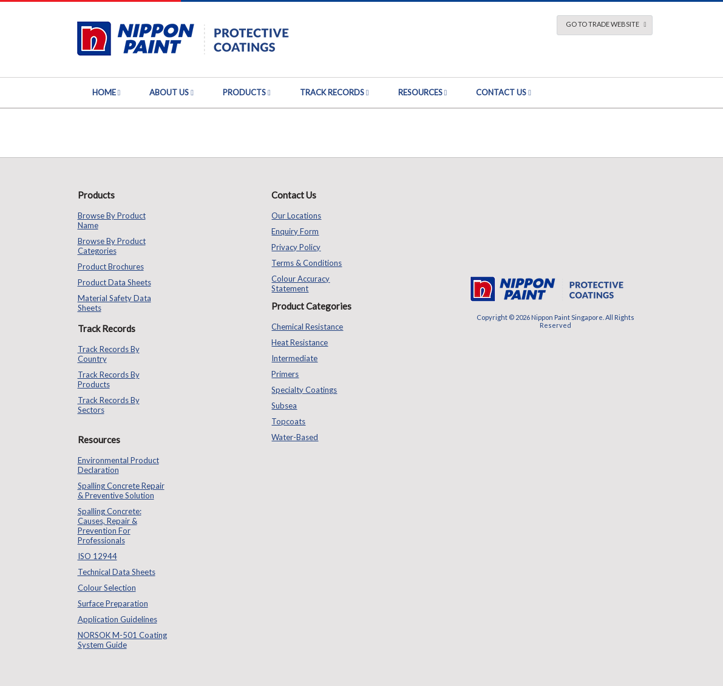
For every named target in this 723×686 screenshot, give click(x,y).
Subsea (284, 405)
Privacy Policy (296, 247)
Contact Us (501, 92)
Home (104, 92)
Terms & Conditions (306, 263)
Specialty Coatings (304, 390)
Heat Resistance (299, 342)
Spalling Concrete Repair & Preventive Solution (121, 490)
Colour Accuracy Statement (300, 283)
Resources (420, 92)
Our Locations (296, 215)
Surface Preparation (113, 603)
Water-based (294, 437)
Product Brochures (111, 266)
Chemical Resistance (307, 326)
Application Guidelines (117, 619)
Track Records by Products (109, 379)
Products (244, 92)
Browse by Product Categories (112, 246)
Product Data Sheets (114, 282)
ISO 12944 (97, 556)
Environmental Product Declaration (118, 465)
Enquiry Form (295, 231)
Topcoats (288, 421)
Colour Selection (107, 588)
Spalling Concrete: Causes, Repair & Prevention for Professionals (109, 525)
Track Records (332, 92)
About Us (169, 92)
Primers (285, 374)
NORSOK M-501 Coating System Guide (122, 640)
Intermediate (294, 358)
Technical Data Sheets (116, 572)
